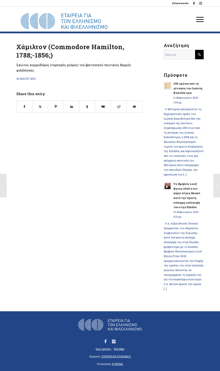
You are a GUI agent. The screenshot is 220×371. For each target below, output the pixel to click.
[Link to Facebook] (194, 3)
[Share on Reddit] (118, 107)
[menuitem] (179, 3)
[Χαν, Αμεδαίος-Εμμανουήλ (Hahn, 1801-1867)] (216, 185)
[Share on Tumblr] (87, 107)
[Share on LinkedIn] (71, 107)
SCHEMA (117, 364)
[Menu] (198, 19)
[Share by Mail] (134, 107)
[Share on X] (40, 107)
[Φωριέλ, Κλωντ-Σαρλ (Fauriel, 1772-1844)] (3, 185)
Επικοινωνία (180, 3)
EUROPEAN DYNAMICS (116, 356)
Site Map (119, 349)
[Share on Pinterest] (56, 107)
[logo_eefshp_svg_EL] (64, 21)
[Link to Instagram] (200, 3)
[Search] (184, 54)
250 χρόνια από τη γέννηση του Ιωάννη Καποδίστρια (187, 88)
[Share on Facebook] (24, 107)
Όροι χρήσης (103, 349)
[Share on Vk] (103, 107)
